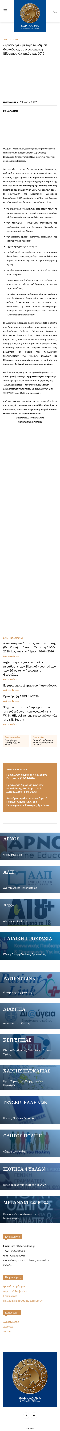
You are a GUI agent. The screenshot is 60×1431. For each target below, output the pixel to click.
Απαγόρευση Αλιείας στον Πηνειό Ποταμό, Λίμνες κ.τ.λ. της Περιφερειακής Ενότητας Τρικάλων (27, 802)
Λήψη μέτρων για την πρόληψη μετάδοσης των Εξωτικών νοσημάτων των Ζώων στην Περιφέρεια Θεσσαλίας (29, 668)
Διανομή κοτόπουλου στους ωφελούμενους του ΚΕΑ (43, 742)
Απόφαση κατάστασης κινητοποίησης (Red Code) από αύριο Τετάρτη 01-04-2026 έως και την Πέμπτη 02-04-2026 (29, 647)
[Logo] (30, 1379)
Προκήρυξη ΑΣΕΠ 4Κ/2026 (21, 696)
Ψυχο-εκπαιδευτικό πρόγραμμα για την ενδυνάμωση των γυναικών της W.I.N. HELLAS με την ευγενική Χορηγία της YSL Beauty (30, 713)
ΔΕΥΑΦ (7, 1331)
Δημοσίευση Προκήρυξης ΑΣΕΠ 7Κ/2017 (14, 742)
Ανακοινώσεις (11, 656)
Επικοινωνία (12, 1236)
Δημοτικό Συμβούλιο (15, 1291)
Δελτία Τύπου (10, 40)
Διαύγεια (8, 1326)
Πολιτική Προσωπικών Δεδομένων (23, 1300)
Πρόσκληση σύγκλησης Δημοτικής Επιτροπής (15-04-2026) (27, 776)
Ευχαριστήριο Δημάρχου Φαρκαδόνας (30, 685)
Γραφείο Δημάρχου (14, 1286)
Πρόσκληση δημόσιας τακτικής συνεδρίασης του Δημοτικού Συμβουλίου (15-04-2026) (25, 788)
